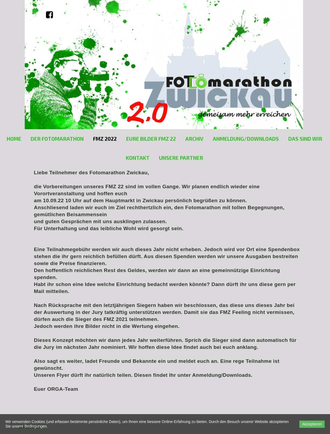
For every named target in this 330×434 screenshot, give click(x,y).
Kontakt (138, 158)
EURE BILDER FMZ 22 (151, 139)
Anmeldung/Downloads (246, 139)
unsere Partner (181, 158)
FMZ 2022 (105, 139)
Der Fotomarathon (57, 139)
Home (14, 139)
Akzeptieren (312, 424)
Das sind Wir (305, 139)
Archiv (194, 139)
